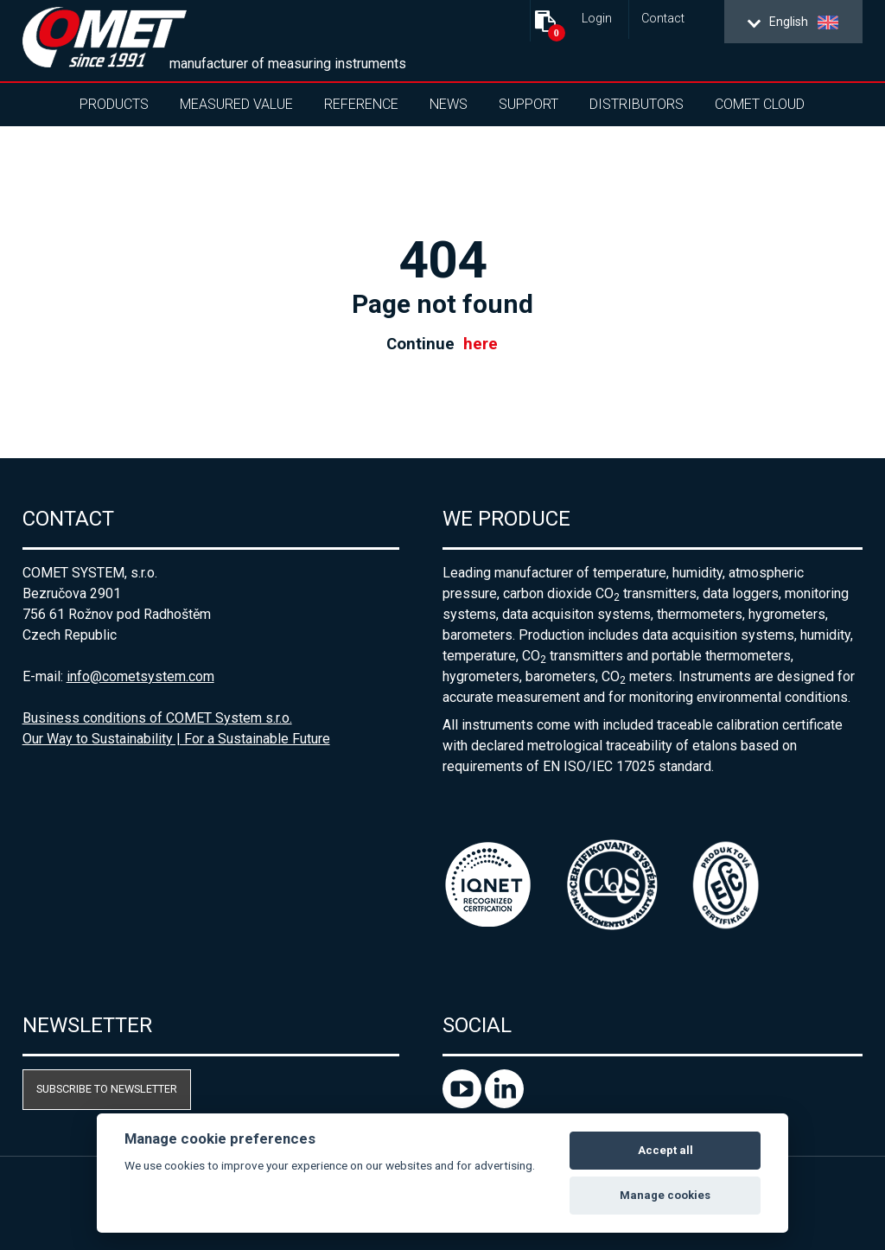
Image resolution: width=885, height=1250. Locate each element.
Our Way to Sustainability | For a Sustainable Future (176, 738)
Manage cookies (665, 1195)
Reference (361, 104)
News (449, 104)
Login (597, 18)
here (480, 344)
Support (528, 104)
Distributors (636, 104)
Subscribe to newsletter (106, 1088)
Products (114, 104)
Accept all (665, 1150)
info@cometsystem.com (140, 676)
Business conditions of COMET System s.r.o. (157, 718)
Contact (662, 18)
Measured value (236, 104)
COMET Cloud (760, 104)
